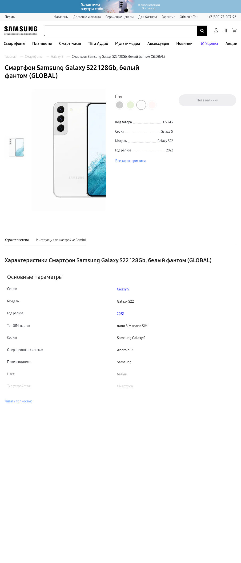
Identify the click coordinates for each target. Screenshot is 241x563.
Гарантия (168, 17)
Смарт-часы (70, 43)
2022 (120, 314)
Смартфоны (14, 43)
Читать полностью (18, 401)
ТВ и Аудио (98, 43)
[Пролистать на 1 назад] (15, 94)
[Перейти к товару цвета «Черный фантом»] (119, 104)
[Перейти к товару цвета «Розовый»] (152, 104)
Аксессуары (158, 43)
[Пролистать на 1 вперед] (15, 201)
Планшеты (42, 43)
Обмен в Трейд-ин (193, 17)
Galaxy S (57, 56)
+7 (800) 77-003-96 (222, 17)
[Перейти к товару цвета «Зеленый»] (130, 104)
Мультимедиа (127, 43)
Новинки (184, 43)
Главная (10, 56)
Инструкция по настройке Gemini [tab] (61, 240)
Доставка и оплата (87, 17)
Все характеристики (130, 161)
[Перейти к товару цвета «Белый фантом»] (141, 104)
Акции (231, 43)
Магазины (60, 17)
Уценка (209, 43)
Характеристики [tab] (17, 240)
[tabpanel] (120, 330)
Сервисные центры (119, 17)
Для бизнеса (147, 17)
